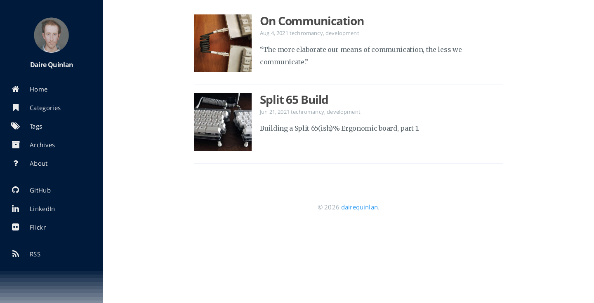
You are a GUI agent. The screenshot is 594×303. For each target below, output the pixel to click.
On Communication (312, 20)
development (342, 33)
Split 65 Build (294, 99)
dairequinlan (359, 207)
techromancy (306, 33)
